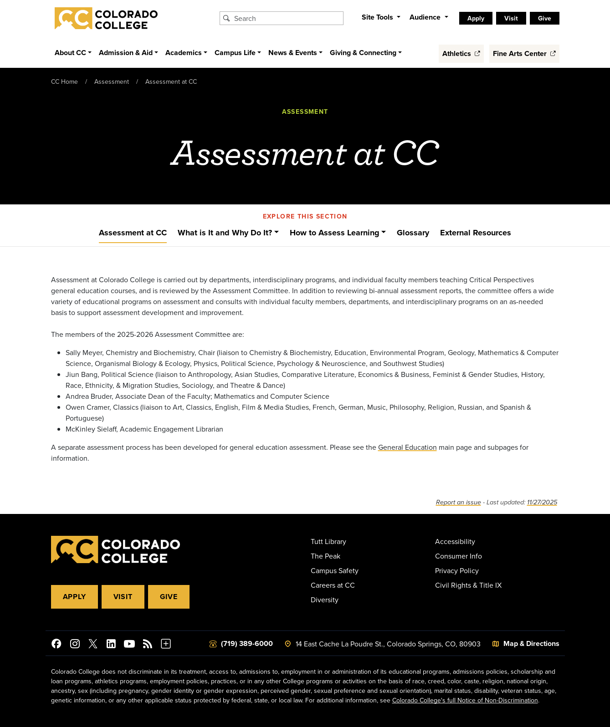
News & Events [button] (292, 52)
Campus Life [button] (235, 52)
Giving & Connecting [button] (363, 52)
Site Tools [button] (378, 17)
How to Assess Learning (334, 233)
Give (544, 18)
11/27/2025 (542, 502)
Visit (511, 18)
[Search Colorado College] (287, 18)
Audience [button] (426, 17)
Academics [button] (183, 52)
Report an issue (458, 502)
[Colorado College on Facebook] (56, 645)
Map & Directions (531, 643)
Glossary (413, 233)
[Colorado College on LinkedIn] (111, 645)
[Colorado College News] (147, 645)
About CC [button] (70, 52)
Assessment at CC (171, 81)
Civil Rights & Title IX (468, 585)
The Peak (325, 556)
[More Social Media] (165, 645)
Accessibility (455, 541)
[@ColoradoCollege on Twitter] (92, 645)
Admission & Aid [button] (126, 52)
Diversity (324, 600)
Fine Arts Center (524, 53)
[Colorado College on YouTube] (129, 645)
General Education (407, 447)
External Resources (475, 233)
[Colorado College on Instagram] (74, 645)
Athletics (461, 53)
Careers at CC (333, 585)
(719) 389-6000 (247, 643)
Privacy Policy (457, 570)
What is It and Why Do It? (225, 233)
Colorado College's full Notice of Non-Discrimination (465, 700)
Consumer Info (458, 556)
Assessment (111, 81)
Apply (475, 18)
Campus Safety (335, 570)
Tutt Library (328, 541)
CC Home (64, 81)
